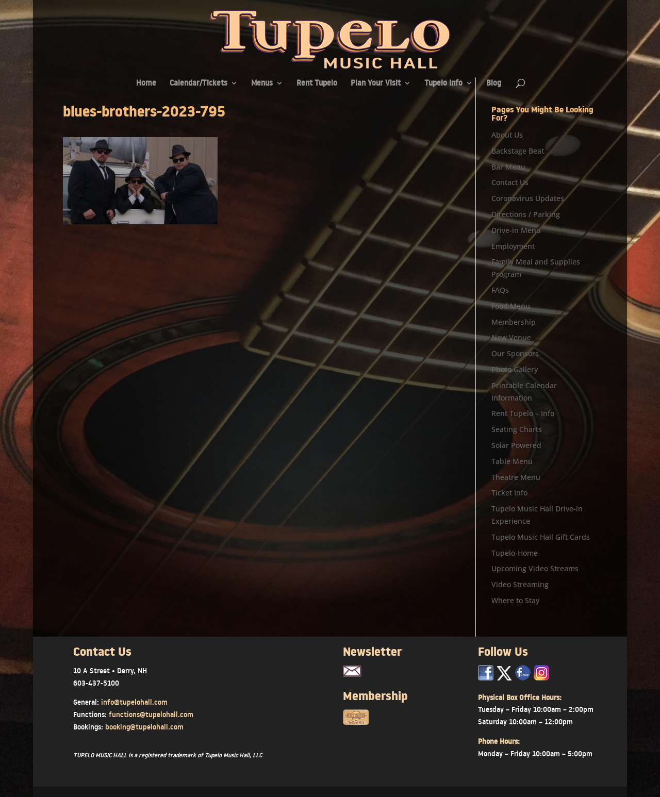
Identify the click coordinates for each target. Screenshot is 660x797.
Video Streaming (520, 584)
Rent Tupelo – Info (522, 413)
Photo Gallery (514, 369)
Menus (262, 83)
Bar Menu (508, 167)
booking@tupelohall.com (144, 727)
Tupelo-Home (514, 553)
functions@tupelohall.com (151, 714)
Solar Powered (516, 445)
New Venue (511, 337)
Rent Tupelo (316, 83)
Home (146, 83)
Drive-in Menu (516, 230)
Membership (513, 322)
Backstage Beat (517, 151)
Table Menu (512, 461)
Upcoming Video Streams (535, 568)
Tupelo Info (443, 83)
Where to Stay (515, 600)
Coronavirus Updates (527, 198)
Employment (513, 246)
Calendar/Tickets (198, 83)
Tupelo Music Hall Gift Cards (540, 537)
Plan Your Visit (376, 83)
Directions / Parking (525, 214)
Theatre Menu (515, 477)
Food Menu (510, 306)
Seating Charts (516, 429)
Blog (493, 83)
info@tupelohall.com (134, 702)
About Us (507, 135)
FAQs (500, 290)
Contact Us (510, 182)
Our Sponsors (515, 353)
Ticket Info (509, 492)
